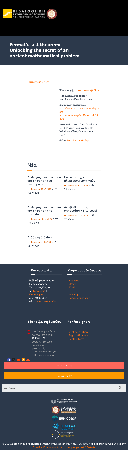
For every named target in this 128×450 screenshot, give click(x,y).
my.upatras (74, 280)
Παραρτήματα (37, 294)
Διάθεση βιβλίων (39, 237)
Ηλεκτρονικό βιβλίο (87, 90)
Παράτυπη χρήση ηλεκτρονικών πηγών (79, 178)
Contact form (76, 338)
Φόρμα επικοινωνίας (44, 301)
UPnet (72, 283)
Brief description (78, 331)
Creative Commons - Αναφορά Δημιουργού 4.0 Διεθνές (64, 447)
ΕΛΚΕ (71, 287)
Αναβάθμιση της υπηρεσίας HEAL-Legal (80, 208)
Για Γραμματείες (64, 365)
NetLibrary (73, 140)
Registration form (78, 335)
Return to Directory (39, 81)
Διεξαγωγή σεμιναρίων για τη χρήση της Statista (44, 210)
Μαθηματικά (88, 140)
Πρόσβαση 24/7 (64, 376)
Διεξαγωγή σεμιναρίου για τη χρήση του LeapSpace (44, 180)
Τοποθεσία (39, 290)
